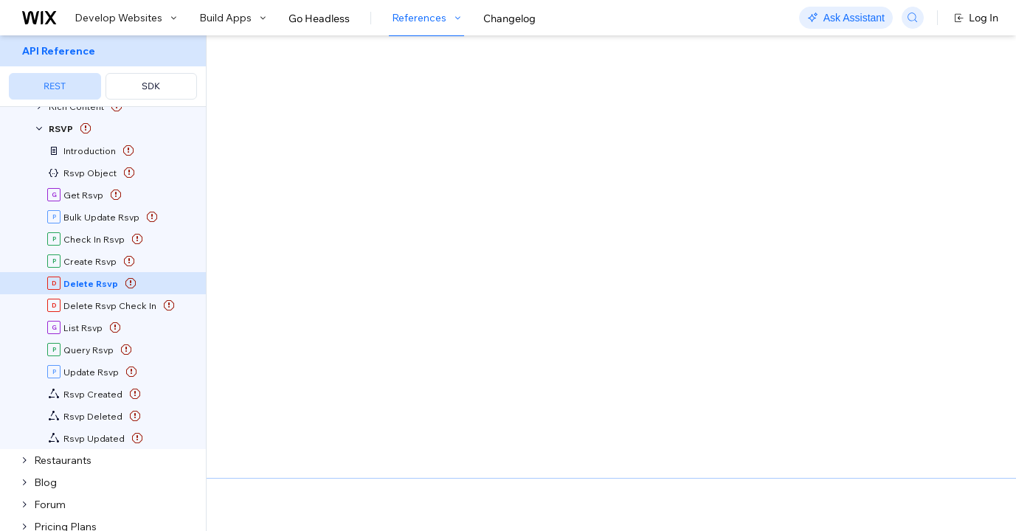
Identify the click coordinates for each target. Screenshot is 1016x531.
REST (55, 85)
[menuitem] (103, 71)
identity (275, 344)
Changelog (509, 18)
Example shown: (734, 183)
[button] (298, 131)
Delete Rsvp (543, 200)
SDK (151, 85)
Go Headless (319, 18)
